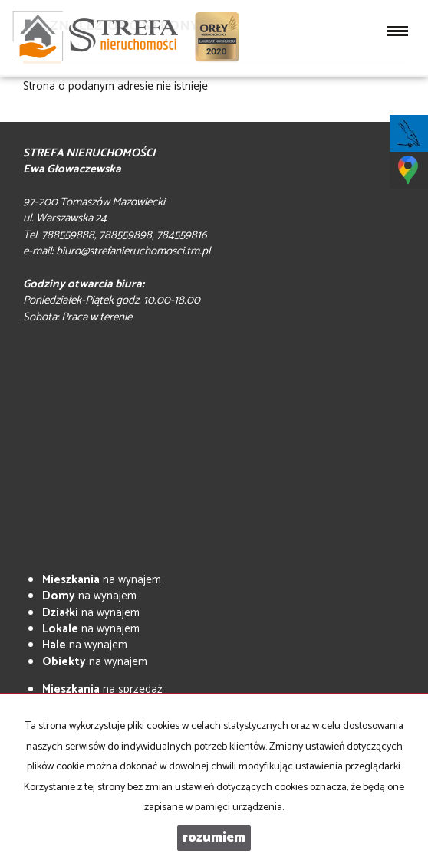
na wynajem (101, 579)
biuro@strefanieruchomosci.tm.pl (133, 251)
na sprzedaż (102, 689)
